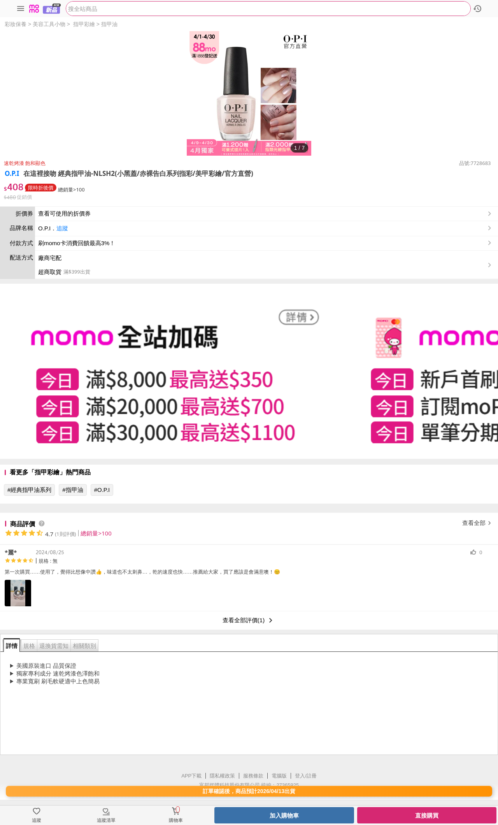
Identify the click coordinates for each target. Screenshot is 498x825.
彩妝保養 (15, 24)
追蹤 (62, 228)
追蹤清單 (106, 820)
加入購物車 (284, 815)
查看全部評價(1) (249, 620)
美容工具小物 (49, 24)
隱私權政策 (222, 776)
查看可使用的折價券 (265, 213)
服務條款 (253, 776)
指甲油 (109, 24)
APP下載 (191, 776)
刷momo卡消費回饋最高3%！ (76, 243)
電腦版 (279, 776)
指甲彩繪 (84, 24)
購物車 (176, 820)
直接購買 (426, 815)
